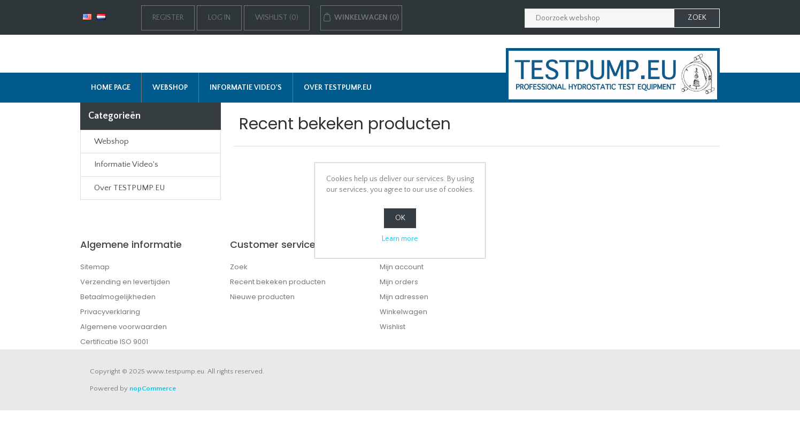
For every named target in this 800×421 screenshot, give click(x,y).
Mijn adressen (404, 297)
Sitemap (95, 267)
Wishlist (392, 327)
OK (400, 218)
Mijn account (402, 267)
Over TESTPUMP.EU (338, 87)
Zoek (239, 267)
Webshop (170, 87)
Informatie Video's (246, 87)
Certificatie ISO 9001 (114, 342)
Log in (219, 17)
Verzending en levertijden (125, 282)
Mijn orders (399, 282)
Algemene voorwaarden (123, 327)
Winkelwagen (403, 312)
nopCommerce (152, 388)
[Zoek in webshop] (599, 18)
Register (167, 17)
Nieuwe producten (262, 297)
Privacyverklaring (110, 312)
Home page (110, 87)
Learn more (400, 239)
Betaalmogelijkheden (118, 297)
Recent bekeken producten (278, 282)
